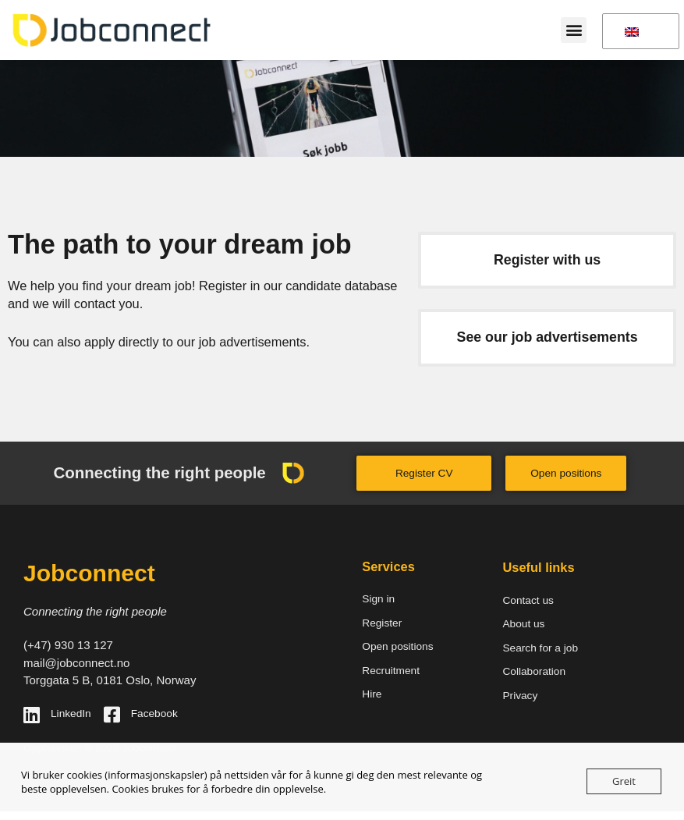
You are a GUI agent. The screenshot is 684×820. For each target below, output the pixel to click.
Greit (624, 781)
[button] (574, 30)
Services (388, 566)
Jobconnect (89, 573)
